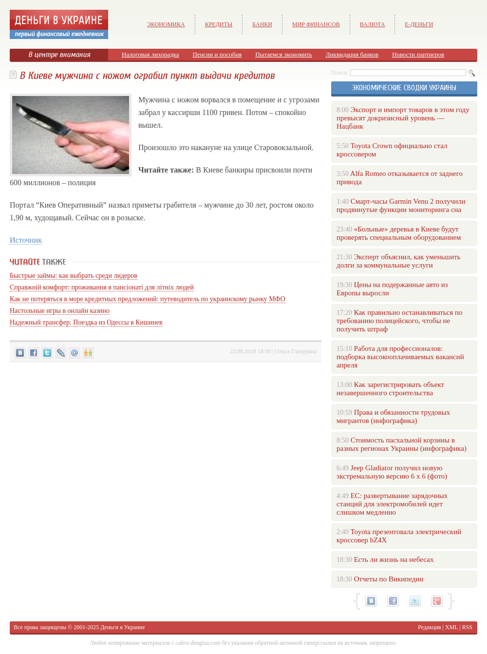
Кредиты (219, 24)
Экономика (166, 24)
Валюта (372, 24)
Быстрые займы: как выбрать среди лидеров (73, 275)
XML (451, 627)
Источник (26, 240)
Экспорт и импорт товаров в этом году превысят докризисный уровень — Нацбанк (403, 118)
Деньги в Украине (122, 627)
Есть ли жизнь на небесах (394, 559)
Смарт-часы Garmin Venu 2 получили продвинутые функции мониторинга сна (401, 205)
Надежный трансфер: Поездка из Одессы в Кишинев (86, 322)
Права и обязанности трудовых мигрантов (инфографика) (393, 416)
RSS (467, 627)
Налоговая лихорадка (150, 54)
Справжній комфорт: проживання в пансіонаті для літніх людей (102, 287)
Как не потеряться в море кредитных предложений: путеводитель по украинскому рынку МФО (147, 299)
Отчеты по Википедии (389, 579)
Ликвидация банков (352, 54)
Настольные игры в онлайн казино (60, 310)
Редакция (429, 627)
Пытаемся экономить (283, 54)
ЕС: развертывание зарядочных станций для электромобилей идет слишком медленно (392, 504)
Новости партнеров (418, 54)
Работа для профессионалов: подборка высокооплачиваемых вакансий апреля (400, 357)
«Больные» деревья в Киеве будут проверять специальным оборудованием (399, 233)
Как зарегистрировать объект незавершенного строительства (390, 389)
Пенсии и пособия (217, 54)
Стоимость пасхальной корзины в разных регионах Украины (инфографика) (402, 444)
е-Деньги (419, 24)
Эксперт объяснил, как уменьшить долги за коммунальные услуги (399, 261)
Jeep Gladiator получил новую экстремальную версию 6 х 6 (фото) (392, 472)
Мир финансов (316, 24)
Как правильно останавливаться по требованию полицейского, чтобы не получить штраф (399, 320)
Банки (262, 24)
